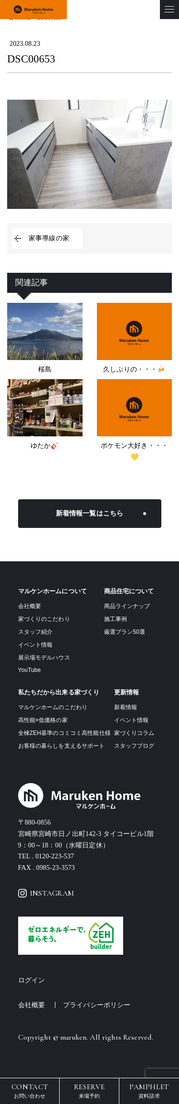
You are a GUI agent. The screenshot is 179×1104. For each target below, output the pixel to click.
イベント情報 (35, 644)
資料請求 (149, 1090)
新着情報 (125, 707)
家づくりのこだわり (44, 619)
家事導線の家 (49, 238)
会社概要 (30, 606)
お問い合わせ (29, 1090)
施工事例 (115, 619)
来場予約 (89, 1090)
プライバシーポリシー (96, 1005)
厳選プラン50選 (124, 632)
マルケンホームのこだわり (53, 707)
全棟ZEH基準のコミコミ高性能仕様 (64, 733)
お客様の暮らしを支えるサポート (61, 746)
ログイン (31, 980)
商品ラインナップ (127, 606)
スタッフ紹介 (35, 632)
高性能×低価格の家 (43, 720)
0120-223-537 (54, 856)
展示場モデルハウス (44, 657)
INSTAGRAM (46, 893)
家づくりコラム (134, 733)
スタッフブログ (134, 746)
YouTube (29, 670)
